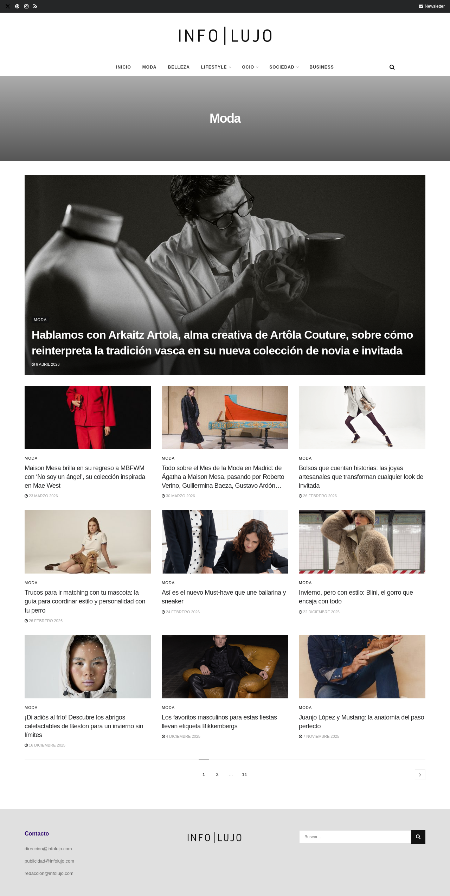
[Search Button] (392, 67)
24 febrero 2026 (181, 612)
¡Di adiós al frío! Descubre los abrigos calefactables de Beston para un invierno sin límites (84, 726)
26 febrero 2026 (318, 496)
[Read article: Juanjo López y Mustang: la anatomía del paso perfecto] (362, 666)
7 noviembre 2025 (319, 736)
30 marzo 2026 (178, 496)
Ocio (248, 67)
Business (322, 67)
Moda (149, 67)
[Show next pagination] (420, 774)
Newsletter (432, 6)
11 (244, 774)
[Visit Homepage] (225, 36)
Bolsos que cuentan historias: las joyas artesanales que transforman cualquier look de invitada (361, 477)
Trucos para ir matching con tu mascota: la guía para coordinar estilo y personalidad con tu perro (85, 601)
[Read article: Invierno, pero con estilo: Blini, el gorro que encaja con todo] (362, 542)
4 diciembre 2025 (181, 736)
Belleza (178, 67)
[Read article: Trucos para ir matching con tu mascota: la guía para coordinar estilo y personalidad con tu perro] (88, 542)
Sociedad (281, 67)
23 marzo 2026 (41, 496)
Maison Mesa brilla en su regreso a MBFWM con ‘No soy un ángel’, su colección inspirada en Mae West (85, 477)
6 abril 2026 (46, 364)
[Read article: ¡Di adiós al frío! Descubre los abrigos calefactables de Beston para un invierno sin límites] (88, 666)
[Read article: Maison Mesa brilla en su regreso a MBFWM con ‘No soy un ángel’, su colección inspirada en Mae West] (88, 417)
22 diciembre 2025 (319, 612)
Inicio (123, 67)
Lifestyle (214, 67)
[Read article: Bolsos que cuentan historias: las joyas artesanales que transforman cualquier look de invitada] (362, 417)
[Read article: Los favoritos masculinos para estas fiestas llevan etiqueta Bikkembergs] (225, 666)
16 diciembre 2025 (45, 745)
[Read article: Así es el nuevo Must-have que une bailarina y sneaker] (225, 542)
